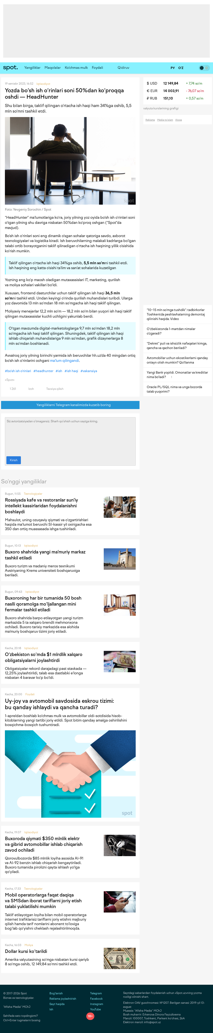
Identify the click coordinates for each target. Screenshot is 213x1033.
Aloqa (178, 120)
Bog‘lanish (56, 993)
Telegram (94, 993)
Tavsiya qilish (52, 389)
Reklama (150, 120)
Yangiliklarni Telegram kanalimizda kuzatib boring (70, 405)
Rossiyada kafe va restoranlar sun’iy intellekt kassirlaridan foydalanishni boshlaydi (41, 505)
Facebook (94, 998)
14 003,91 (171, 91)
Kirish (13, 460)
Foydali (97, 68)
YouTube (93, 1009)
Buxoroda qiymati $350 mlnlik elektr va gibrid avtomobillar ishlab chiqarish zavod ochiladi (43, 844)
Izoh (28, 389)
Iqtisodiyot (31, 545)
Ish (51, 1009)
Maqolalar (53, 68)
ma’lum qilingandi (64, 360)
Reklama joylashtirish (62, 998)
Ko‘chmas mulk (76, 68)
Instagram (94, 1004)
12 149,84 (170, 83)
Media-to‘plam (165, 120)
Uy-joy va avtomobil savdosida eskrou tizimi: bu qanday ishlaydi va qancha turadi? (59, 704)
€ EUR (152, 91)
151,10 (168, 98)
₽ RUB (152, 98)
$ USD (152, 83)
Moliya (28, 945)
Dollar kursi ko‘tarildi (26, 951)
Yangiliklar (32, 68)
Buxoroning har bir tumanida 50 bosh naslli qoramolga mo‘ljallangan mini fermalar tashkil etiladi (43, 603)
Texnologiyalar (33, 493)
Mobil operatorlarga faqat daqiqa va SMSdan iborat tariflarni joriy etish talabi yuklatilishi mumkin (43, 900)
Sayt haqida (57, 1004)
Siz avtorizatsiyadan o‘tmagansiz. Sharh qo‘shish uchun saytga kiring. (70, 436)
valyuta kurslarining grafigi (162, 108)
